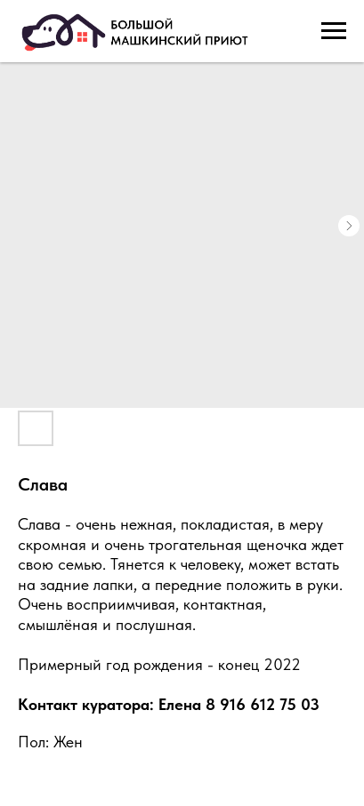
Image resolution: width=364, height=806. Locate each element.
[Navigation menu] (333, 31)
